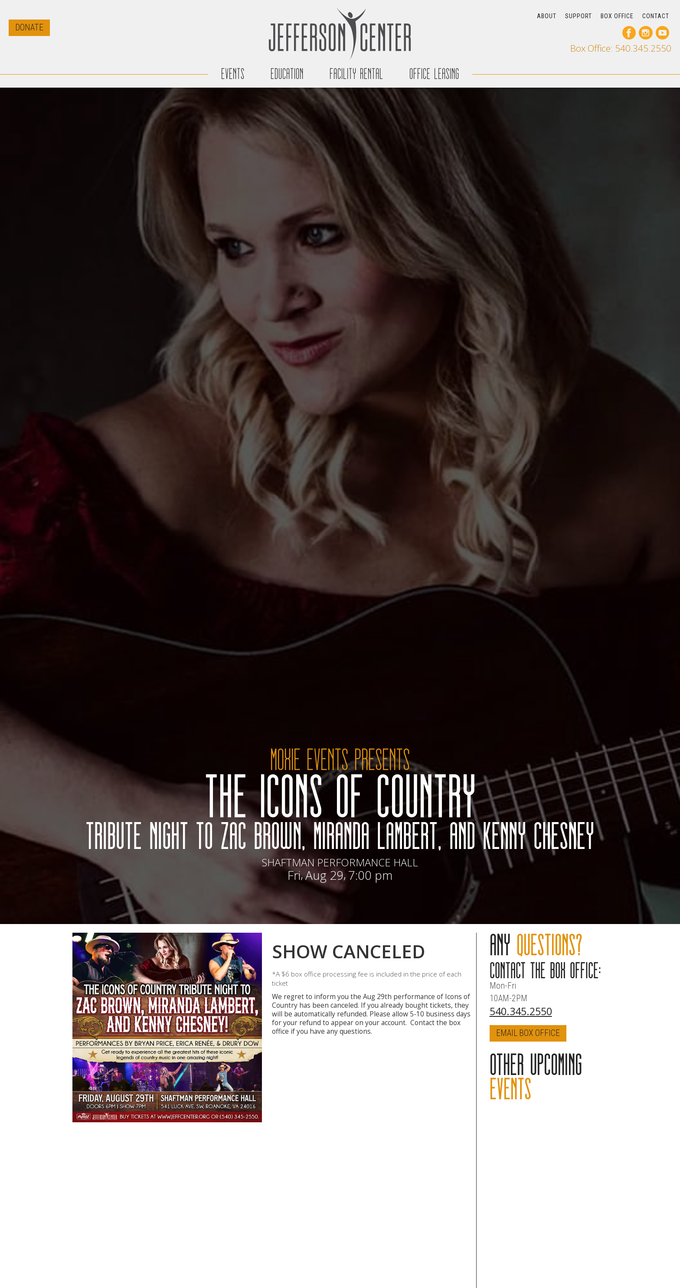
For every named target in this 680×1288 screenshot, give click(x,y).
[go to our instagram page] (645, 32)
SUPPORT (578, 16)
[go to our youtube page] (662, 32)
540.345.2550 (521, 1011)
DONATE (29, 28)
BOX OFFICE (617, 16)
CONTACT (655, 16)
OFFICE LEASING (434, 68)
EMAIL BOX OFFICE (528, 1033)
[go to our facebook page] (629, 32)
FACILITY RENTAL (356, 68)
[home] (340, 34)
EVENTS (233, 68)
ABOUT (546, 16)
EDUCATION (287, 68)
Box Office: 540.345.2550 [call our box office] (620, 48)
